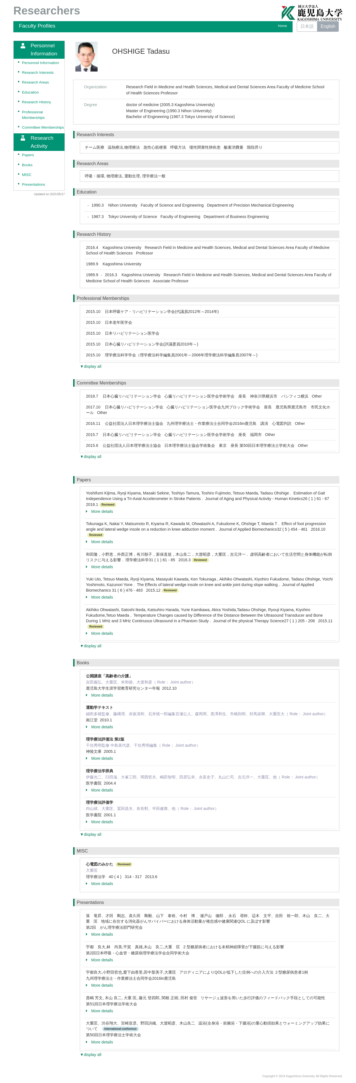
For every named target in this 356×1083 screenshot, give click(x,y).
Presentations (33, 184)
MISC (26, 175)
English (328, 26)
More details (99, 511)
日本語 (307, 26)
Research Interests (38, 72)
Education (30, 92)
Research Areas (35, 82)
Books (27, 165)
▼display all (90, 366)
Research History (36, 102)
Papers (28, 155)
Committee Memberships (43, 127)
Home (282, 26)
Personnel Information (40, 63)
